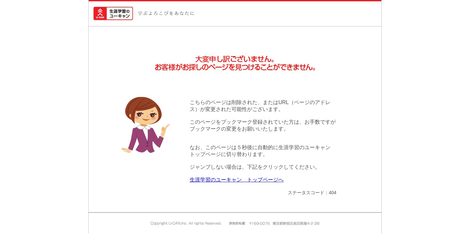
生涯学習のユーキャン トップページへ (237, 179)
